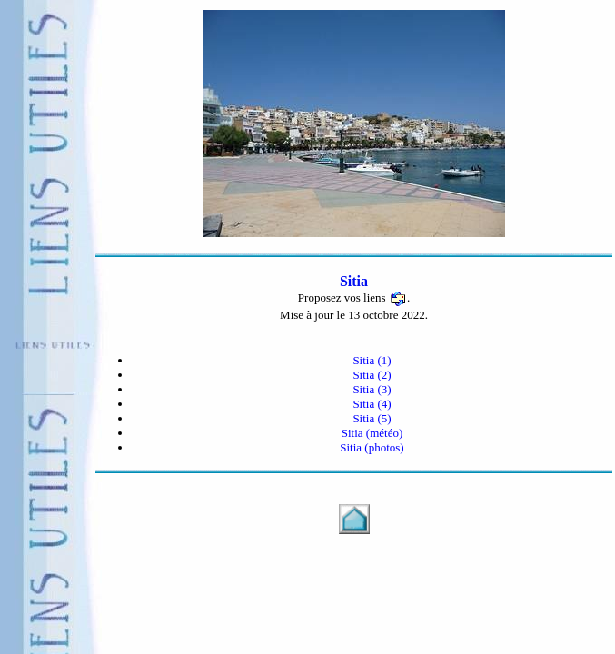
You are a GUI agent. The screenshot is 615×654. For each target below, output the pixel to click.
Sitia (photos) (371, 447)
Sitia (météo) (372, 433)
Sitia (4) (371, 404)
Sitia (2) (371, 375)
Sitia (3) (371, 389)
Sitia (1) (371, 360)
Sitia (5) (371, 418)
